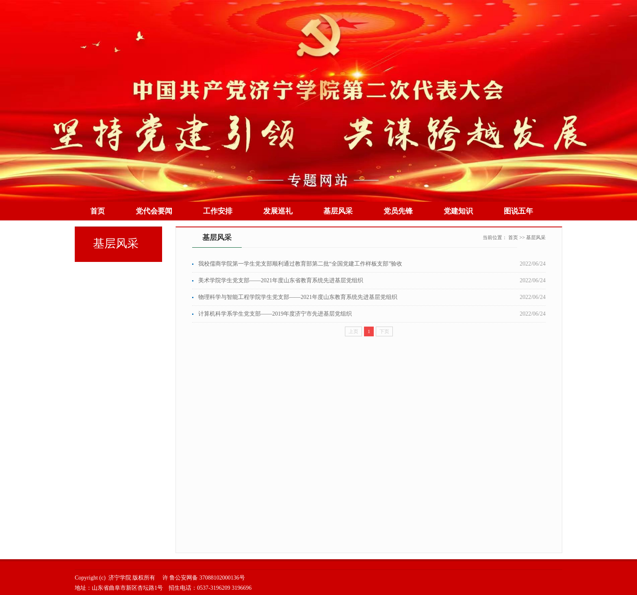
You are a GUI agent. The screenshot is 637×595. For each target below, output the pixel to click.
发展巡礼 (277, 211)
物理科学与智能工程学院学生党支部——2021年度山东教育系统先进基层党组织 (297, 297)
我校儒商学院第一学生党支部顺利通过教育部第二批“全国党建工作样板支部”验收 (300, 264)
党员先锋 (398, 211)
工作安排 (217, 211)
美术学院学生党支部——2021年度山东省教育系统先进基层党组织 (280, 280)
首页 (97, 211)
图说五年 (518, 211)
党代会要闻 (154, 211)
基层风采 (338, 211)
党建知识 (458, 211)
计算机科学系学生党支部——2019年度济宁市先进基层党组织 (275, 314)
